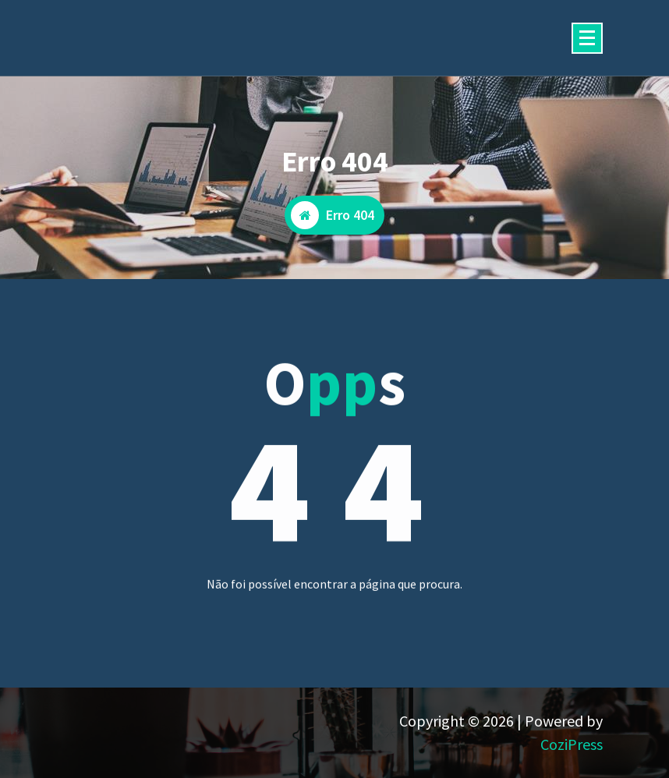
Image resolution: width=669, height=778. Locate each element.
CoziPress (571, 744)
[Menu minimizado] (587, 38)
